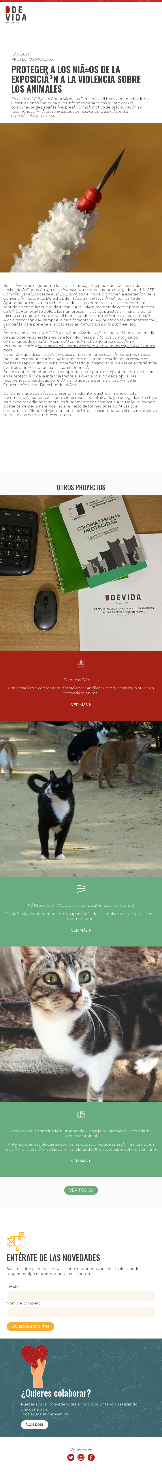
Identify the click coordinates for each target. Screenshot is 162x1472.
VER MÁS (81, 705)
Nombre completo (24, 1303)
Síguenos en (81, 1450)
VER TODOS (81, 1190)
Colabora (34, 1424)
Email (13, 1287)
